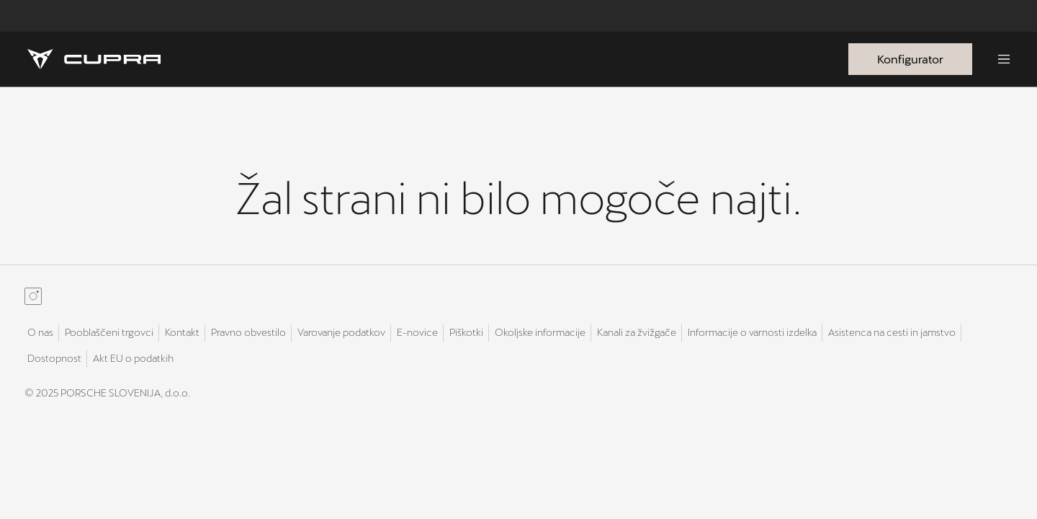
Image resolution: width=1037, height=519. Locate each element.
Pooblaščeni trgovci (109, 332)
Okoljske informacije (540, 332)
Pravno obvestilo (248, 332)
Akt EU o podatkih (133, 358)
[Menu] (1004, 59)
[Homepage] (93, 59)
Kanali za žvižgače (636, 332)
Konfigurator (910, 59)
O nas (40, 332)
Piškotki (466, 332)
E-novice (417, 332)
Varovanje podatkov (341, 332)
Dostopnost (54, 358)
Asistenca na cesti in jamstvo (892, 332)
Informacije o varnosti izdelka (752, 332)
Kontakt (182, 332)
